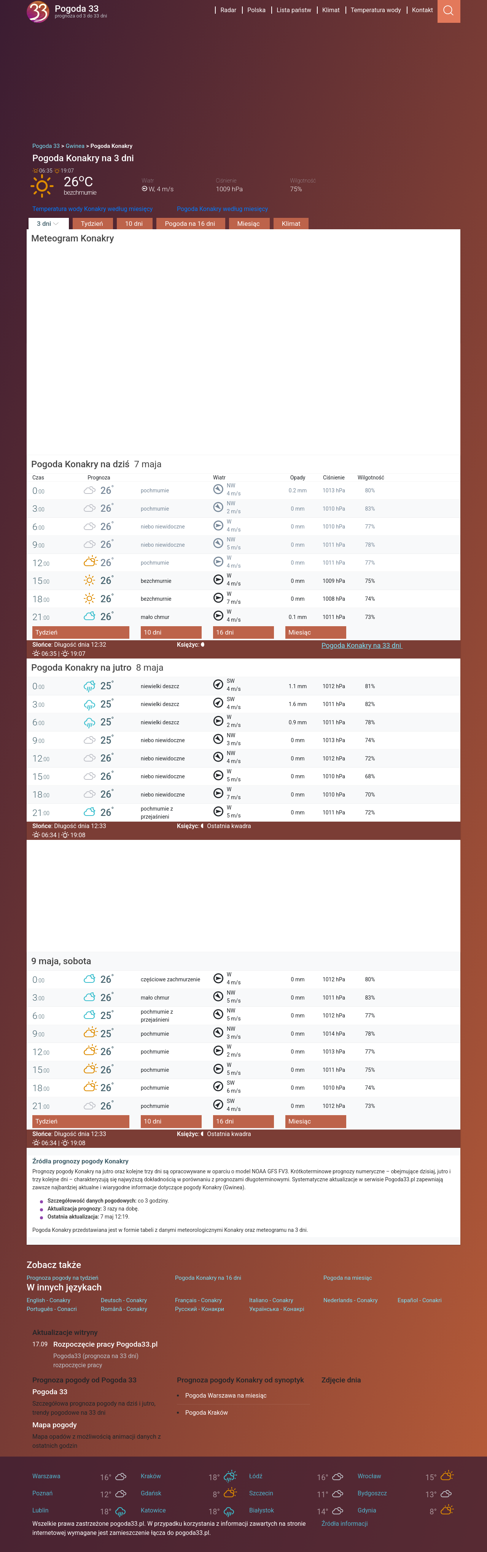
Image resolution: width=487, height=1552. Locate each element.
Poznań (42, 1493)
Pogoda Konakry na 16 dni (208, 1277)
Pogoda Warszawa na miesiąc (226, 1395)
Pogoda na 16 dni (190, 223)
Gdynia (367, 1510)
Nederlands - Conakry (350, 1300)
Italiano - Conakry (271, 1300)
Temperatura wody (376, 10)
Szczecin (261, 1493)
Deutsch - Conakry (124, 1300)
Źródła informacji (344, 1523)
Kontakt (422, 10)
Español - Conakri (420, 1300)
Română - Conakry (124, 1309)
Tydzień (93, 223)
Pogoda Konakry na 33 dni (362, 645)
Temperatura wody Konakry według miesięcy (92, 209)
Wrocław (369, 1476)
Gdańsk (151, 1493)
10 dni (135, 223)
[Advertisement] (243, 80)
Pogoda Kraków (206, 1412)
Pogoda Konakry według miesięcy (222, 209)
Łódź (256, 1476)
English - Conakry (48, 1300)
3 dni (48, 223)
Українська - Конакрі (276, 1309)
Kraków (151, 1476)
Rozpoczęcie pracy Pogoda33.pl (105, 1344)
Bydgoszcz (372, 1493)
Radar (228, 10)
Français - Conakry (198, 1300)
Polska (256, 10)
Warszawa (46, 1476)
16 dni (225, 632)
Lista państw (294, 10)
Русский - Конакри (199, 1309)
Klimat (331, 10)
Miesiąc (249, 223)
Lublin (40, 1510)
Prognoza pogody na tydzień (63, 1277)
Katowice (153, 1510)
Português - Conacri (52, 1309)
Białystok (261, 1510)
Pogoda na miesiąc (347, 1277)
